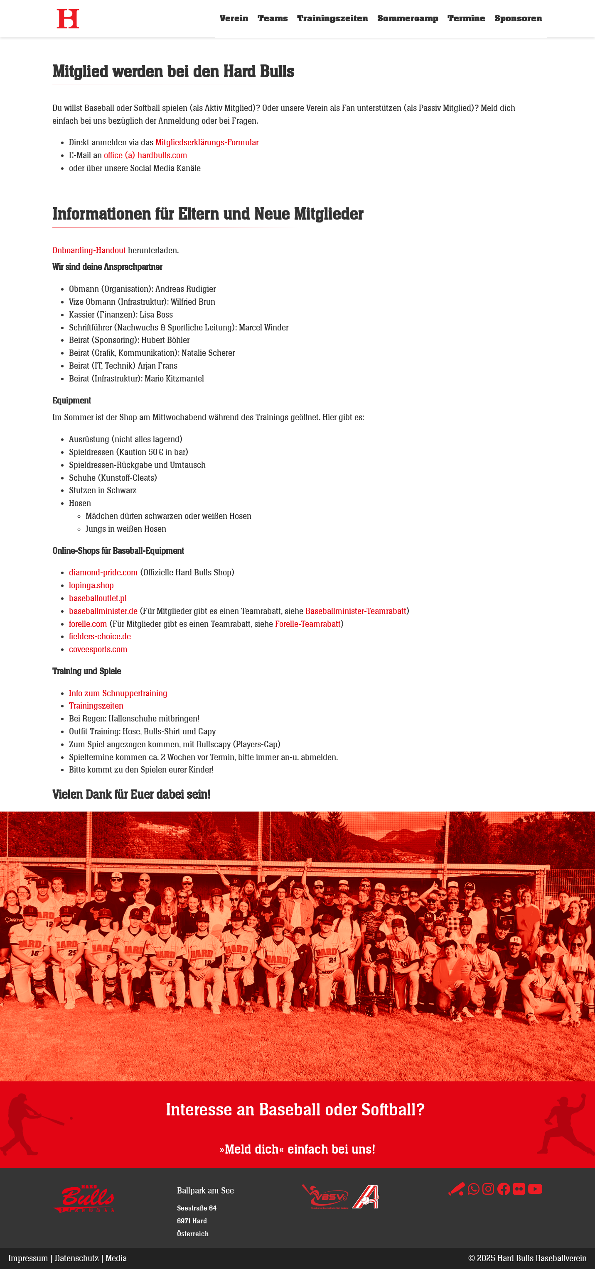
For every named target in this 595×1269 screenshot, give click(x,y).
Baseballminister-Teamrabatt (355, 611)
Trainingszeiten (332, 18)
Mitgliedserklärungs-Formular (206, 142)
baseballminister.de (103, 611)
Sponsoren (518, 18)
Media (116, 1258)
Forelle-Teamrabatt (308, 623)
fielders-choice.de (100, 636)
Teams (273, 18)
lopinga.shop (91, 585)
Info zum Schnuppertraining (118, 693)
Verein (234, 18)
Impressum (28, 1258)
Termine (466, 18)
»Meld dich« (251, 1150)
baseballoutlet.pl (98, 598)
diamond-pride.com (103, 572)
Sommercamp (407, 18)
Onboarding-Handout (89, 250)
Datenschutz (77, 1258)
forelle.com (89, 623)
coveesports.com (98, 649)
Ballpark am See (205, 1190)
